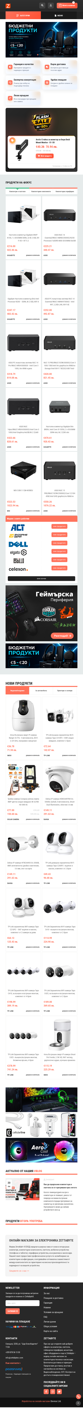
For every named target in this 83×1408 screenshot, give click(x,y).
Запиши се (12, 1311)
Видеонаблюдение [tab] (17, 691)
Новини (47, 1307)
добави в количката (33, 255)
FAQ (45, 1317)
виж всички (41, 578)
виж (59, 526)
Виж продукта (45, 156)
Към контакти (13, 1363)
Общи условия (50, 1326)
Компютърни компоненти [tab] (41, 191)
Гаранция (48, 1302)
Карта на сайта (51, 1331)
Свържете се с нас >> (19, 1271)
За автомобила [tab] (41, 691)
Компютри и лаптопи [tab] (17, 191)
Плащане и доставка (53, 1298)
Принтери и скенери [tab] (64, 691)
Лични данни (50, 1321)
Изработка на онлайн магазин (36, 1401)
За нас (47, 1293)
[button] (38, 54)
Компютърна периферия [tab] (65, 191)
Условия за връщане (53, 1312)
